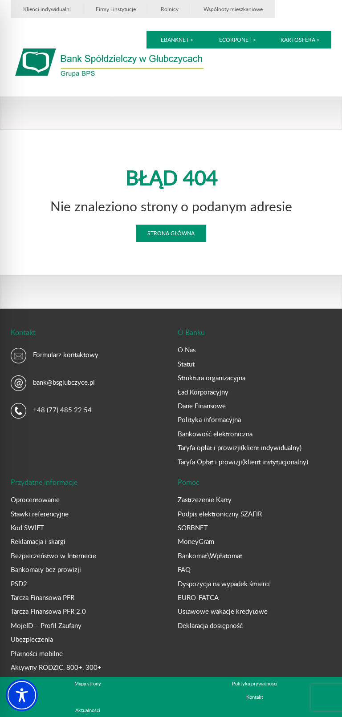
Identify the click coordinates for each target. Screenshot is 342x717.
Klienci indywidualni (47, 8)
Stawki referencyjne (40, 513)
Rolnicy (170, 8)
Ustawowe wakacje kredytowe (223, 611)
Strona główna (171, 233)
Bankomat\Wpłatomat (210, 555)
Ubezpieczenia (32, 639)
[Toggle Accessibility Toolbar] (22, 695)
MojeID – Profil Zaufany (46, 625)
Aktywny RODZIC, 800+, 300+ (56, 667)
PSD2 (19, 583)
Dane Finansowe (202, 405)
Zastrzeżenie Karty (205, 499)
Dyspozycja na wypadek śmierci (224, 583)
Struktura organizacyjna (211, 377)
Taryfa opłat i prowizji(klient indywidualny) (239, 447)
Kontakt (254, 696)
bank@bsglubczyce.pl (64, 382)
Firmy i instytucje (116, 8)
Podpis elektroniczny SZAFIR (220, 513)
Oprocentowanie (35, 499)
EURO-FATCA (198, 597)
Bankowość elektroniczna (215, 433)
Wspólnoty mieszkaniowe (233, 8)
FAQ (184, 569)
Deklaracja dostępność (210, 625)
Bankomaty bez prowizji (46, 569)
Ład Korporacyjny (203, 391)
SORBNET (193, 527)
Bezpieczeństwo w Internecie (53, 555)
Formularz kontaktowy (65, 354)
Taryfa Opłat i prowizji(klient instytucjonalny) (243, 461)
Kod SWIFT (27, 527)
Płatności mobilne (37, 653)
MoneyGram (196, 541)
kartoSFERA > (300, 39)
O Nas (186, 349)
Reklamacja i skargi (38, 541)
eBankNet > (177, 39)
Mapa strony (87, 683)
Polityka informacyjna (209, 419)
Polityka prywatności (254, 683)
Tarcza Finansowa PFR (42, 597)
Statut (186, 363)
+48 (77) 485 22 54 (62, 409)
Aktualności (87, 710)
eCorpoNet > (238, 39)
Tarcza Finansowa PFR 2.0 (48, 611)
